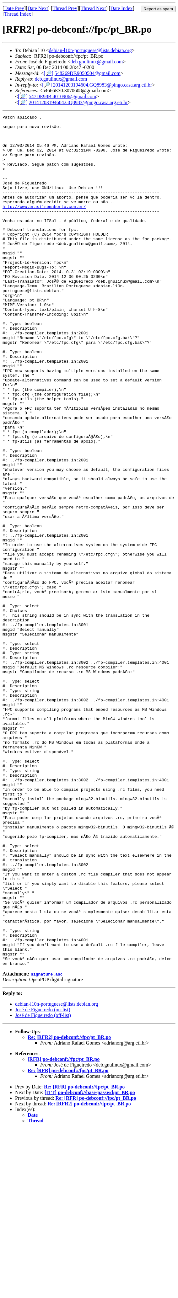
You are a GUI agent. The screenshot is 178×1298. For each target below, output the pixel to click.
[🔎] (48, 73)
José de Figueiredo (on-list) (42, 1179)
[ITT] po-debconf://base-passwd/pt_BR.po (90, 1261)
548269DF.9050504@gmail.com (88, 73)
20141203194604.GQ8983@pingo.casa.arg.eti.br (102, 85)
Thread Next (93, 8)
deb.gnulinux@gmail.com (96, 61)
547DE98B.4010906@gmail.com (62, 96)
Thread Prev (64, 8)
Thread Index (17, 14)
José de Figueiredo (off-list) (43, 1184)
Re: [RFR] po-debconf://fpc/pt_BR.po (68, 1239)
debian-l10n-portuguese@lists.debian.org (90, 50)
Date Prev (14, 8)
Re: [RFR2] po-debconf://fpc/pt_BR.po (69, 1206)
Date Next (38, 8)
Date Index (122, 8)
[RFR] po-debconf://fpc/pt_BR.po (64, 1228)
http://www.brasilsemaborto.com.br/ (44, 225)
